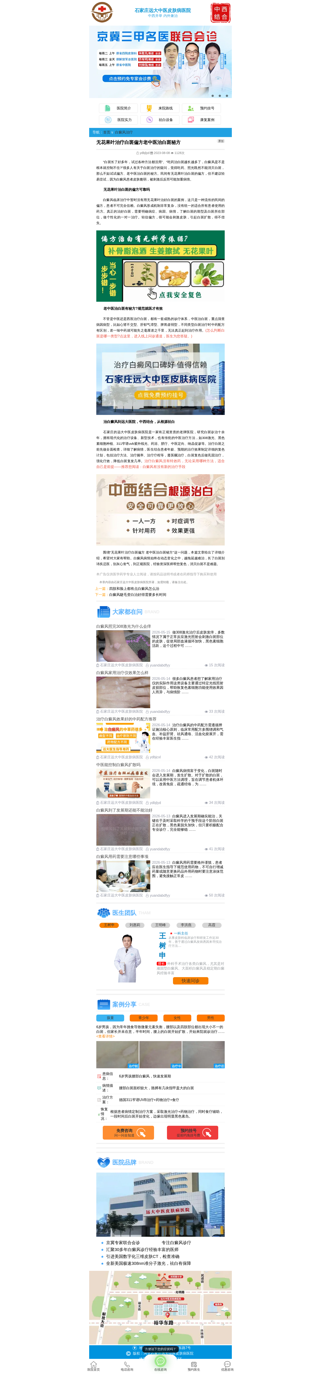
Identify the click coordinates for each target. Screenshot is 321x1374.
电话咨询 (127, 1366)
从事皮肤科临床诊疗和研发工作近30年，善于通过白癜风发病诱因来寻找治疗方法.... (195, 941)
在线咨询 (160, 1362)
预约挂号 (207, 108)
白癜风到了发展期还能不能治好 (124, 810)
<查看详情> (105, 1036)
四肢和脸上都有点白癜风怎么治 (134, 589)
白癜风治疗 (124, 132)
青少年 (143, 1018)
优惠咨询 (227, 1366)
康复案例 (207, 120)
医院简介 (124, 108)
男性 (210, 1018)
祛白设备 (166, 120)
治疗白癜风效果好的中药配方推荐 (126, 719)
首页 (106, 132)
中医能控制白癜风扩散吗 (118, 765)
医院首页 (93, 1366)
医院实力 (124, 120)
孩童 (110, 1018)
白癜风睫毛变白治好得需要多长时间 (137, 595)
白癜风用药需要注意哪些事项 (122, 856)
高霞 (211, 925)
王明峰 (160, 925)
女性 (177, 1018)
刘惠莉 (135, 925)
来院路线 (165, 108)
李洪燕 (186, 925)
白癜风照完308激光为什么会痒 (123, 626)
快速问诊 (191, 980)
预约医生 (194, 1366)
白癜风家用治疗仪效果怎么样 (122, 673)
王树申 (109, 925)
